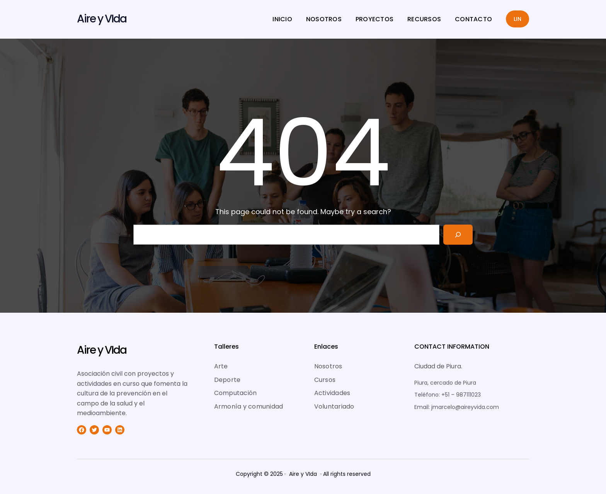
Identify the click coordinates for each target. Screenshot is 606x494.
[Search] (458, 235)
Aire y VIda (101, 18)
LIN (517, 19)
